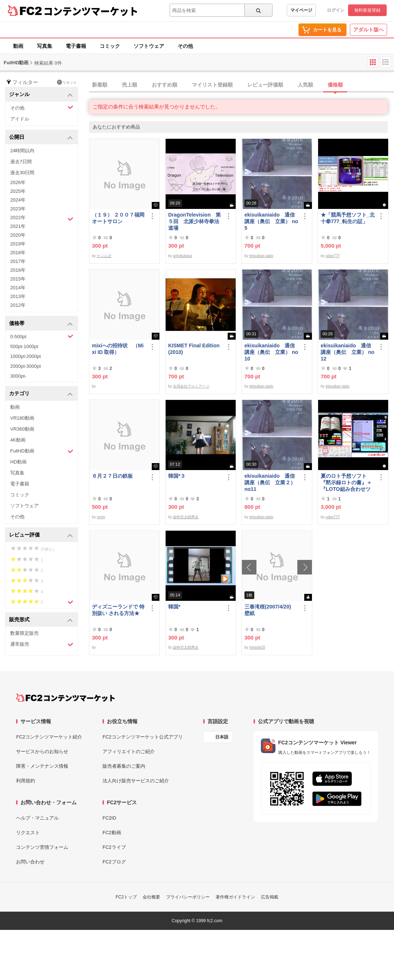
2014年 (18, 287)
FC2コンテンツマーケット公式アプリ (143, 737)
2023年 (18, 208)
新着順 (99, 85)
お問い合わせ (30, 862)
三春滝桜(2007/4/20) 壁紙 (270, 610)
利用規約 (25, 780)
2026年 (18, 182)
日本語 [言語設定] (221, 737)
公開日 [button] (41, 137)
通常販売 (41, 644)
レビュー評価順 (265, 85)
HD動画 (18, 462)
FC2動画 (112, 832)
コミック (110, 46)
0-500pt (41, 336)
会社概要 (151, 897)
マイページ (301, 10)
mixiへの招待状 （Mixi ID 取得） (118, 349)
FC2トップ (126, 897)
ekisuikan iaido (261, 256)
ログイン (335, 10)
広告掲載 (269, 897)
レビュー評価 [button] (41, 535)
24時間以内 (22, 150)
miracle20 (257, 647)
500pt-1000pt (24, 346)
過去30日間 (22, 172)
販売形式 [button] (41, 620)
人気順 (305, 85)
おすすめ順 (164, 85)
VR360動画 (22, 429)
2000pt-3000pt (25, 366)
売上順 (129, 85)
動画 (18, 46)
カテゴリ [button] (41, 393)
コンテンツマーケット (90, 11)
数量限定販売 (24, 633)
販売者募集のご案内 (124, 766)
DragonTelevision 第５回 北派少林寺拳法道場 (194, 221)
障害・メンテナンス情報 (42, 766)
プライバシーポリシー (188, 897)
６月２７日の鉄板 (112, 476)
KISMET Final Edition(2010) (194, 349)
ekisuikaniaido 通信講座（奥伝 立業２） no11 (270, 482)
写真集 (44, 46)
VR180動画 (22, 418)
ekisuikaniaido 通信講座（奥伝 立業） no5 (271, 221)
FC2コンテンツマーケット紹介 (49, 737)
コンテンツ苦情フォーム (42, 847)
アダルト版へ (368, 30)
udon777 (332, 256)
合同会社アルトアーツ (191, 386)
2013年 (18, 296)
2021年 (18, 226)
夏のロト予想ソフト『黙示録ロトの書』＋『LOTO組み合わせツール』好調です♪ (346, 482)
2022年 (41, 218)
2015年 (18, 279)
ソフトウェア (149, 46)
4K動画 (18, 440)
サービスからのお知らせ (42, 751)
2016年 (18, 270)
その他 (185, 46)
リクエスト (28, 832)
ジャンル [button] (41, 94)
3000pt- (18, 376)
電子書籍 (76, 46)
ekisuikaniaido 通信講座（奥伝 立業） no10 (271, 352)
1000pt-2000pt (25, 356)
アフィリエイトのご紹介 (129, 751)
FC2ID (109, 818)
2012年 (18, 305)
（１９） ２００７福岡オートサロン (118, 218)
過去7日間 (21, 161)
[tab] (241, 85)
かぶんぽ (104, 256)
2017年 (18, 261)
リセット (67, 82)
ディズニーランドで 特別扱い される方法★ (118, 610)
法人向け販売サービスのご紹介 (136, 780)
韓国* (174, 607)
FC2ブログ (114, 862)
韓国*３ (176, 476)
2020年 (18, 235)
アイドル (19, 119)
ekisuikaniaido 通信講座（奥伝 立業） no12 (347, 352)
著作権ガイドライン (235, 897)
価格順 (335, 85)
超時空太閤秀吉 (185, 517)
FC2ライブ (114, 847)
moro (101, 517)
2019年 (18, 244)
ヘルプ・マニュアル (37, 818)
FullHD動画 (41, 451)
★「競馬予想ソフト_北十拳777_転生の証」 (348, 218)
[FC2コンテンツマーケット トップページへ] (65, 697)
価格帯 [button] (41, 323)
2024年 (18, 200)
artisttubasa (182, 256)
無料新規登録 (367, 10)
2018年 (18, 252)
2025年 (18, 191)
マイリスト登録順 (212, 85)
